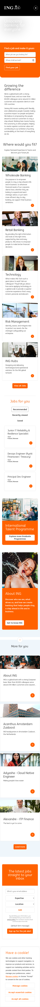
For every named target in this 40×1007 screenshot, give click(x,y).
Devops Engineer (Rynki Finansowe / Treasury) (20, 455)
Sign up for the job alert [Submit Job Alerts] (20, 931)
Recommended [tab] (20, 409)
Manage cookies (12, 976)
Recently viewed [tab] (20, 415)
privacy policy (11, 919)
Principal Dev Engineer (19, 476)
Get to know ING (14, 623)
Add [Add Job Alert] (20, 910)
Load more (20, 846)
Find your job (12, 67)
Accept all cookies (20, 999)
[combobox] (20, 60)
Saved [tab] (20, 420)
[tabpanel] (20, 458)
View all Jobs (20, 385)
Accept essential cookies (20, 992)
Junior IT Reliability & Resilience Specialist (19, 432)
